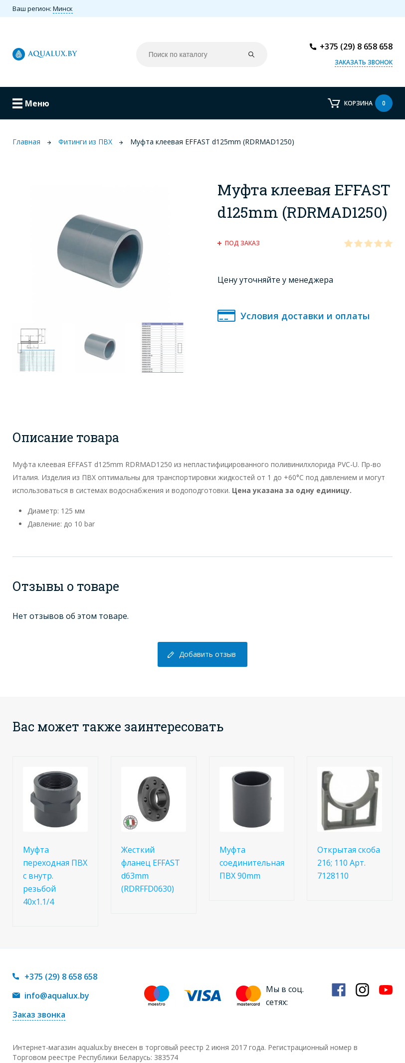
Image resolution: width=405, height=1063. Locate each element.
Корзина (368, 103)
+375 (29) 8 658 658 (356, 46)
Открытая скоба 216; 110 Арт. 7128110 (348, 862)
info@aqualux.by (56, 995)
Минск (63, 8)
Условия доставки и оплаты (305, 316)
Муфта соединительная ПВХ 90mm (251, 862)
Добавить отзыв (207, 654)
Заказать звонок (364, 62)
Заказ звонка (38, 1014)
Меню (37, 103)
